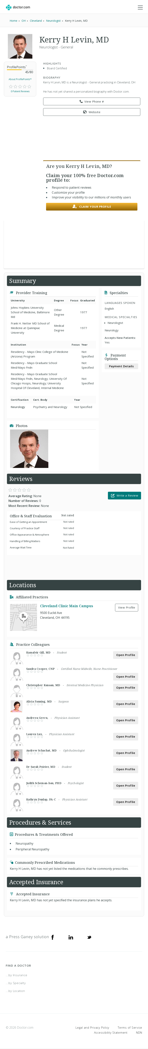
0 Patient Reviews (20, 91)
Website (91, 112)
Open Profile (125, 655)
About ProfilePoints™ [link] (20, 79)
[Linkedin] (71, 937)
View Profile (126, 607)
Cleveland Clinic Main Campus (66, 606)
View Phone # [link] (92, 102)
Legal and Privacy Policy (92, 1028)
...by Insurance (16, 975)
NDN (139, 1033)
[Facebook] (52, 937)
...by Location (15, 991)
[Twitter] (89, 937)
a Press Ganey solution (27, 937)
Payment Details (121, 366)
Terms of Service (130, 1028)
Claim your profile (91, 207)
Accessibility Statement (111, 1033)
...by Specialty (16, 983)
